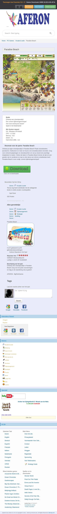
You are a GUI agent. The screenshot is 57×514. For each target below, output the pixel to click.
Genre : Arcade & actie (17, 186)
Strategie (6, 369)
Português (8, 457)
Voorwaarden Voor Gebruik (33, 440)
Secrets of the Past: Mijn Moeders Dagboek (34, 496)
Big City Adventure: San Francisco (14, 484)
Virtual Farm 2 (29, 486)
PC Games (10, 41)
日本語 (7, 464)
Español (7, 444)
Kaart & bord (7, 351)
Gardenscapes (9, 480)
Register (5, 322)
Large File (7, 378)
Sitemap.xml (51, 512)
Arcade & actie (20, 41)
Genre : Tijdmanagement (18, 211)
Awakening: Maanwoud (12, 507)
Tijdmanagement (8, 366)
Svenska (7, 460)
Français (7, 447)
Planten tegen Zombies (12, 494)
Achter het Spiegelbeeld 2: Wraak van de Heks (33, 402)
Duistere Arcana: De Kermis (13, 500)
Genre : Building (14, 216)
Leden (26, 447)
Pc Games (29, 7)
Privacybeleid (29, 437)
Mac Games (39, 7)
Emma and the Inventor (32, 482)
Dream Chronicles (10, 477)
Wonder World (29, 476)
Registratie (28, 454)
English (7, 437)
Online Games (50, 7)
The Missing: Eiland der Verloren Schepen (14, 504)
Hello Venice (28, 492)
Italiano (7, 450)
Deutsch (7, 440)
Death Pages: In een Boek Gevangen (34, 489)
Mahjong (6, 347)
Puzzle (6, 372)
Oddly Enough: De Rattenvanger (34, 499)
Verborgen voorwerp (9, 354)
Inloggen (5, 320)
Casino (6, 384)
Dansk (7, 434)
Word (5, 375)
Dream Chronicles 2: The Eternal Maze (14, 487)
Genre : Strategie (16, 214)
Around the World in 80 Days (14, 474)
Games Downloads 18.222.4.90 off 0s (29, 2)
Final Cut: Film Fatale (31, 479)
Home (3, 41)
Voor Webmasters (30, 460)
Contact (27, 444)
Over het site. (29, 434)
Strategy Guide (31, 464)
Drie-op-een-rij (8, 357)
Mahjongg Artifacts (10, 490)
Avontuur (6, 363)
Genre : (11, 218)
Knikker (6, 360)
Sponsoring (28, 457)
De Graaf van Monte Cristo (13, 497)
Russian (7, 467)
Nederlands (8, 454)
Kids (5, 381)
